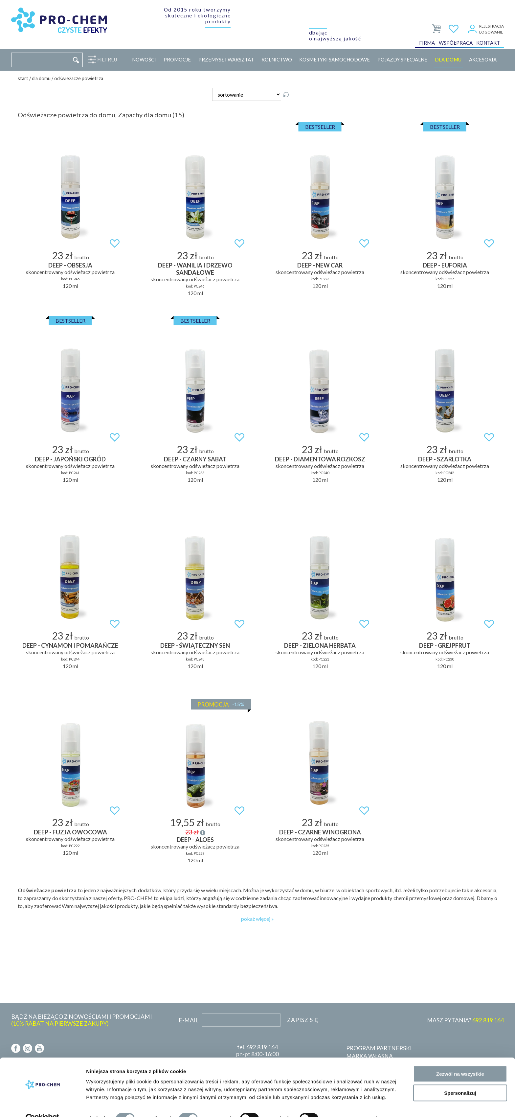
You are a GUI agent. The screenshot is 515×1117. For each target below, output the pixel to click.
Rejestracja (491, 26)
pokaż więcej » (257, 919)
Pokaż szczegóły (350, 1104)
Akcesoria (483, 59)
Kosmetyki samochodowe (334, 59)
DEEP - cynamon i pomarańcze (70, 645)
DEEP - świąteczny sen (195, 645)
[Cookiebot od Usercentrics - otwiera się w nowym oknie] (42, 1104)
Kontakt (488, 44)
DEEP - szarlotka (444, 459)
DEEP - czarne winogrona (320, 832)
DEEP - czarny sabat (195, 459)
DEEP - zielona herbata (320, 645)
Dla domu (448, 59)
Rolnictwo (276, 59)
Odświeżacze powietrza (78, 78)
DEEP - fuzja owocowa (70, 832)
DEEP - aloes (195, 839)
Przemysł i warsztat (226, 59)
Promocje (177, 59)
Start (23, 78)
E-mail (188, 1020)
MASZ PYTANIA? (465, 1020)
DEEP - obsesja (70, 265)
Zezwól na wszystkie (460, 1059)
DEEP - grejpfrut (444, 645)
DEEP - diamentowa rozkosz (320, 459)
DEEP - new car (320, 265)
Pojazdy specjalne (402, 59)
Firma (427, 44)
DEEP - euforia (445, 265)
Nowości (144, 59)
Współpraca (456, 44)
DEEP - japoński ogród (70, 459)
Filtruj (106, 59)
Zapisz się (303, 1019)
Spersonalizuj (460, 1079)
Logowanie (491, 32)
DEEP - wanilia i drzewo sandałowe (195, 269)
